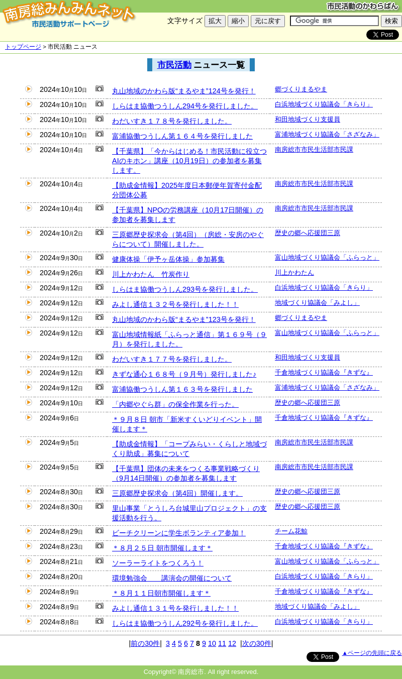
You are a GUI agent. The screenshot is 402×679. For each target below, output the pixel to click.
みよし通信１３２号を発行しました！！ (175, 304)
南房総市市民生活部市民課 (314, 149)
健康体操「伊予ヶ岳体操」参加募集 (168, 259)
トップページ (23, 47)
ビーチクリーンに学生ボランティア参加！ (179, 533)
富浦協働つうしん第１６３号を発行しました (182, 389)
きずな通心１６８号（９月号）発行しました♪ (184, 374)
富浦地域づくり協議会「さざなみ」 (327, 134)
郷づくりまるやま (301, 89)
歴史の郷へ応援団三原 (307, 233)
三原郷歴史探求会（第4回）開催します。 (177, 493)
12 (232, 643)
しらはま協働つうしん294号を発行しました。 (185, 106)
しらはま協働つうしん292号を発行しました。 (185, 623)
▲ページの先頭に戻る (372, 653)
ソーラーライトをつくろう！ (158, 563)
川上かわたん (294, 272)
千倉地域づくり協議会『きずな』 (324, 372)
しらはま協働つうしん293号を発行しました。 (185, 289)
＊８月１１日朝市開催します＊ (161, 593)
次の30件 (256, 643)
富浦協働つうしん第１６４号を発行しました (182, 136)
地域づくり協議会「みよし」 (317, 302)
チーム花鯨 (291, 531)
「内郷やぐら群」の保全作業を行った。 (175, 404)
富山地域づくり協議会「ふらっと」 (327, 257)
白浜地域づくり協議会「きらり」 (324, 104)
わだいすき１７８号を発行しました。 (172, 121)
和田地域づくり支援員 (307, 119)
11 (222, 643)
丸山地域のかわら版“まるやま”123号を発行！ (184, 319)
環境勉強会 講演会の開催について (172, 578)
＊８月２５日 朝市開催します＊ (162, 548)
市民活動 (174, 65)
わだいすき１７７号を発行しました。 (172, 359)
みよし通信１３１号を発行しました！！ (175, 608)
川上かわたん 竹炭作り (150, 274)
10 (212, 643)
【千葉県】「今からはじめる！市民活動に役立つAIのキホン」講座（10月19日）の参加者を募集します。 (189, 160)
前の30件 (145, 643)
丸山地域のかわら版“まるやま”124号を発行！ (184, 91)
